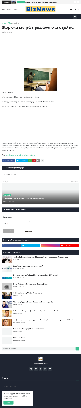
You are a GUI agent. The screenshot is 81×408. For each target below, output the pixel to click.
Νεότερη (5, 182)
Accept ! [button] (8, 403)
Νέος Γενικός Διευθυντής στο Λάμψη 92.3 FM (28, 266)
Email (5, 223)
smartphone (26, 155)
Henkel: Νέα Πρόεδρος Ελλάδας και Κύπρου (28, 329)
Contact (15, 9)
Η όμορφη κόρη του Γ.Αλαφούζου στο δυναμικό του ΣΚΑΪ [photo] (35, 275)
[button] (75, 2)
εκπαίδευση (16, 23)
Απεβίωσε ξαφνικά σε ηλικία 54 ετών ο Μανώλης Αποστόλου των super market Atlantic (43, 320)
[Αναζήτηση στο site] (38, 348)
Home (3, 9)
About (9, 9)
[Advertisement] (40, 50)
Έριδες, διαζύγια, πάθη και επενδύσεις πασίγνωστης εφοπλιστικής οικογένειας (40, 257)
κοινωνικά (18, 155)
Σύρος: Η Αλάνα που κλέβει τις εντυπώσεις (41, 2)
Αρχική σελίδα (6, 23)
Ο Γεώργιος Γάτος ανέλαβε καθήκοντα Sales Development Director (36, 311)
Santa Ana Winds (19, 338)
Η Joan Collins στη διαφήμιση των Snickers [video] (30, 284)
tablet (33, 155)
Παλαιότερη (74, 182)
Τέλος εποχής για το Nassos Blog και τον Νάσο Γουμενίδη (33, 302)
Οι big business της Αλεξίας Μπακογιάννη (27, 293)
